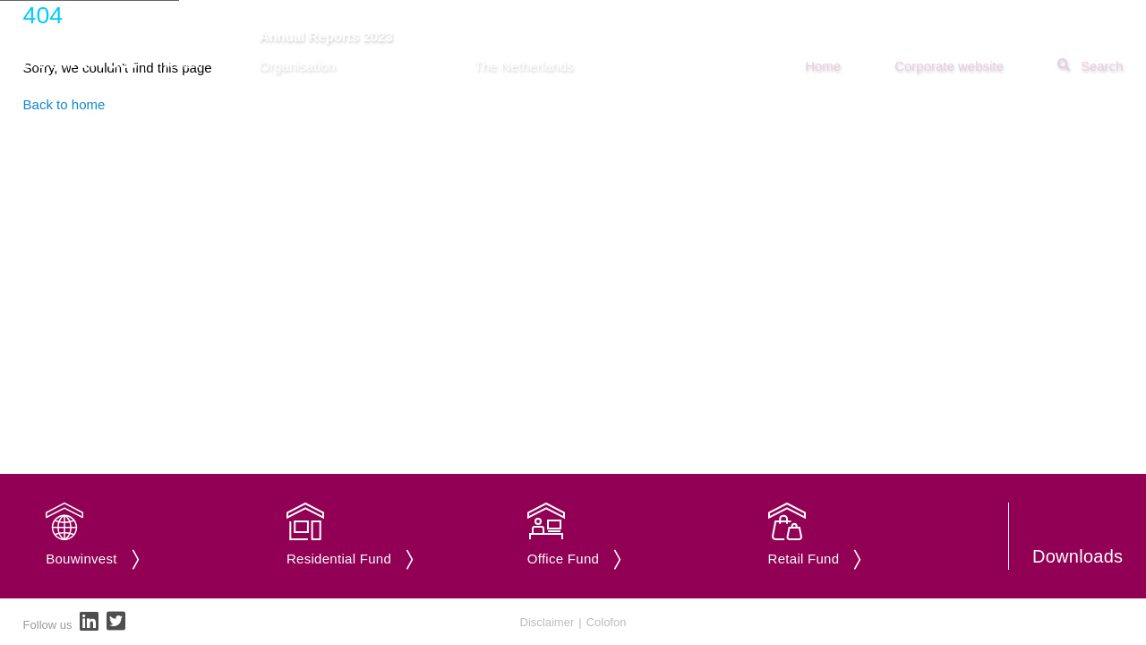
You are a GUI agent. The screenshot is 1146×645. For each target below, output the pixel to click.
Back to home (64, 104)
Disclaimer (547, 622)
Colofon (606, 622)
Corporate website (949, 65)
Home (823, 65)
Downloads (1077, 556)
